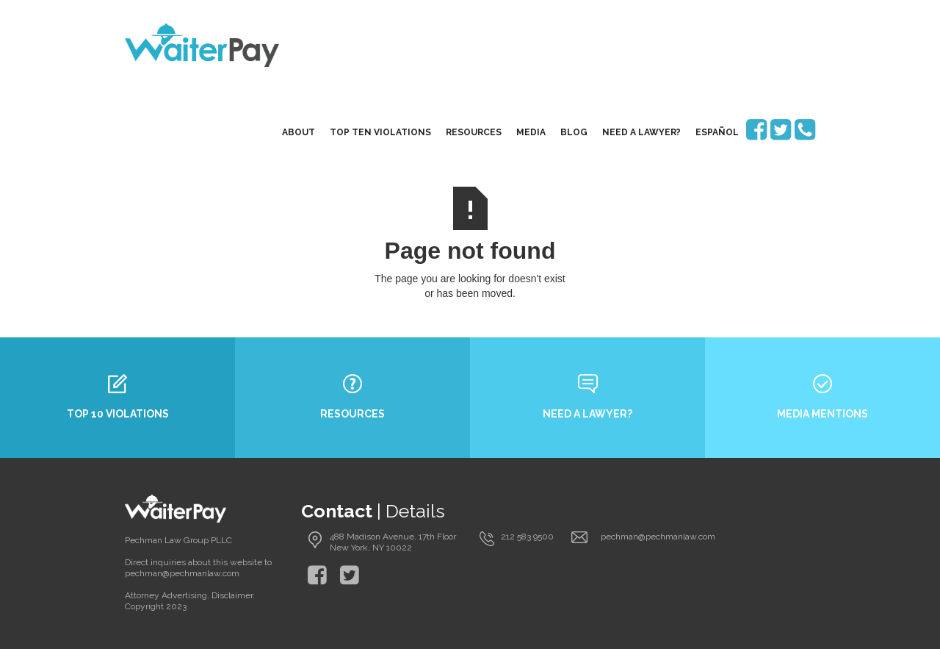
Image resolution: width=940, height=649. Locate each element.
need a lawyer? (641, 132)
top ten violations (380, 132)
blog (574, 132)
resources (474, 132)
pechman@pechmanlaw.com (658, 536)
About (298, 132)
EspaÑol (717, 132)
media (531, 132)
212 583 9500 (527, 536)
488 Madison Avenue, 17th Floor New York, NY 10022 (393, 542)
